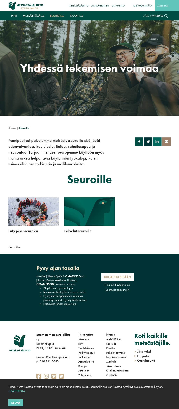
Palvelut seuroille (116, 352)
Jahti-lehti (83, 370)
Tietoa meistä (85, 334)
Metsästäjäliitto (78, 5)
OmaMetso (118, 5)
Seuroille (57, 16)
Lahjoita (141, 356)
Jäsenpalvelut (113, 366)
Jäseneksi (163, 5)
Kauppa (82, 366)
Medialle (111, 361)
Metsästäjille (113, 339)
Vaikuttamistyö (86, 352)
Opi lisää (111, 375)
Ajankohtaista (86, 361)
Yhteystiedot (85, 375)
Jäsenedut (84, 339)
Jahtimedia (84, 357)
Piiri (14, 16)
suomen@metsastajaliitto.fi (52, 357)
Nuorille (76, 16)
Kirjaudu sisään (142, 5)
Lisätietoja (16, 391)
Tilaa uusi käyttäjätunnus (117, 285)
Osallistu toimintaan (117, 370)
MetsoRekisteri (100, 5)
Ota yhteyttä (144, 361)
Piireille (110, 348)
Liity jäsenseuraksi (116, 357)
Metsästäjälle (33, 16)
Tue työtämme (86, 348)
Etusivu (12, 128)
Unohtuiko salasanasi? (117, 290)
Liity (80, 344)
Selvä (15, 403)
